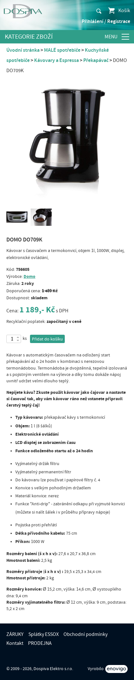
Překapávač (95, 60)
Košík (119, 10)
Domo (29, 276)
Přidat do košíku (47, 339)
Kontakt (14, 643)
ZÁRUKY (15, 634)
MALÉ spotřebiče (62, 50)
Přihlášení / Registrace (106, 21)
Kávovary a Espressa (56, 60)
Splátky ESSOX (43, 634)
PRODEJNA (40, 643)
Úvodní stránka (23, 50)
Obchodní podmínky (85, 634)
